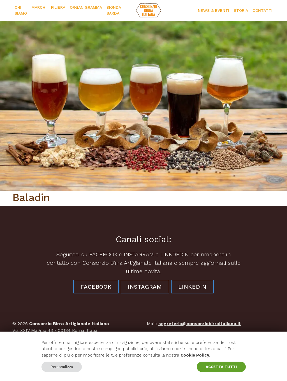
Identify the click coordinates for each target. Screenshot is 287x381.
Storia (241, 10)
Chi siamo (21, 10)
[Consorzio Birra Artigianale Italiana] (148, 10)
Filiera (58, 7)
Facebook (95, 286)
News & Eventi (213, 10)
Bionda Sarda (114, 10)
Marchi (39, 7)
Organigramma (86, 7)
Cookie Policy (194, 355)
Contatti (262, 10)
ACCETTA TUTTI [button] (221, 367)
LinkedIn (192, 286)
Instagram (145, 286)
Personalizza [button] (61, 367)
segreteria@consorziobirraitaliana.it (199, 323)
